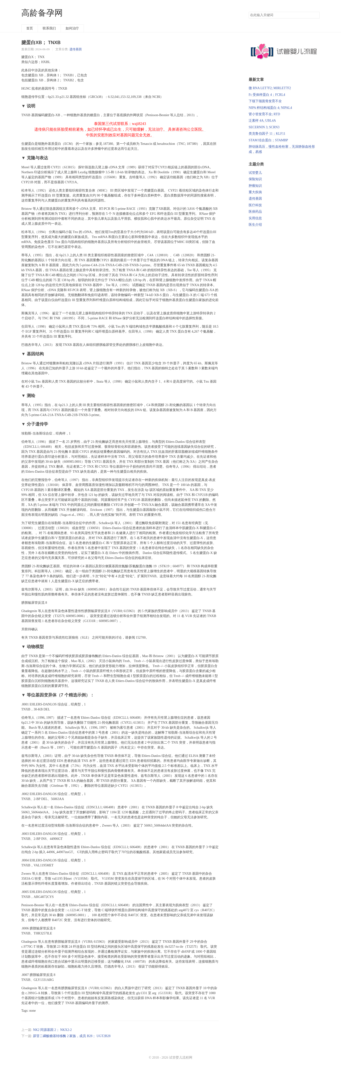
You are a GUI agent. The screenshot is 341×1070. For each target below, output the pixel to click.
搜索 (316, 15)
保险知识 (255, 179)
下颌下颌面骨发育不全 (265, 101)
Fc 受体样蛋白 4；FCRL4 (267, 94)
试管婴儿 (255, 172)
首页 (29, 28)
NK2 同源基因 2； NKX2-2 (52, 1030)
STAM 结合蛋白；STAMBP (268, 140)
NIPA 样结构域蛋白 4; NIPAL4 (270, 108)
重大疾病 (255, 192)
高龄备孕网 (42, 13)
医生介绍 (255, 224)
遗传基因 (75, 49)
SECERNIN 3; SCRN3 (264, 127)
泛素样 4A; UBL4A (262, 120)
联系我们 (49, 28)
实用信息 (255, 218)
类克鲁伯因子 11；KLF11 (267, 133)
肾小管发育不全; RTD (264, 114)
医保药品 (255, 211)
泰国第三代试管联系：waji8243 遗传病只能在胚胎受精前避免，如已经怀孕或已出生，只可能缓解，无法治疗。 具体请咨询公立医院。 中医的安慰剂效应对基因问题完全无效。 (120, 129)
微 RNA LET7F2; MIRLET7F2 (270, 88)
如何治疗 (72, 28)
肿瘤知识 (255, 185)
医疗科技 (255, 205)
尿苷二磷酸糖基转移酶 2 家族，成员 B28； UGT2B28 (71, 1036)
